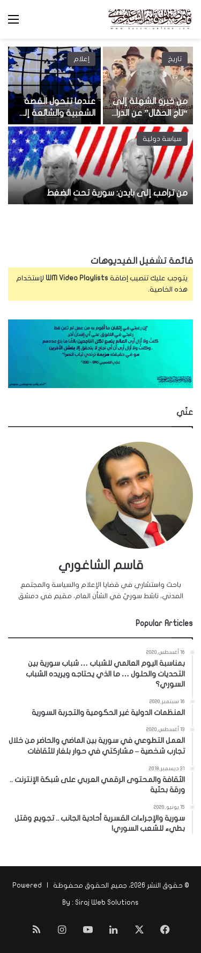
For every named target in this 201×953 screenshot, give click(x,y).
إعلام (81, 59)
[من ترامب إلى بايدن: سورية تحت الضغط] (100, 165)
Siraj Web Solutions (107, 902)
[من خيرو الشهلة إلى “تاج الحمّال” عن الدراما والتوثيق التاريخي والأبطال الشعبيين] (148, 85)
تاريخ (175, 59)
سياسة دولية (162, 139)
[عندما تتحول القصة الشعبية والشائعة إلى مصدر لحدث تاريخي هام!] (54, 85)
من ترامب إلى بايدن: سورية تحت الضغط (117, 193)
